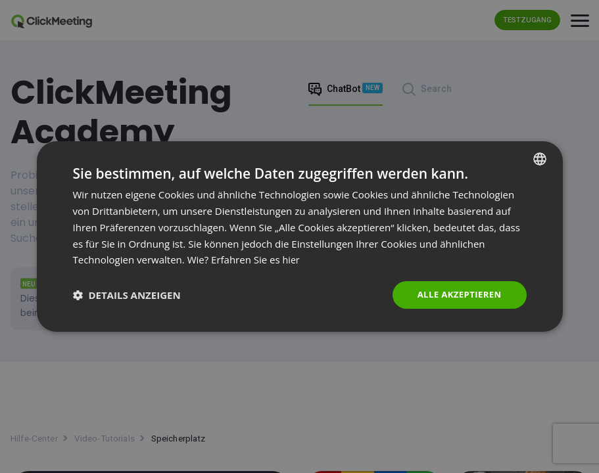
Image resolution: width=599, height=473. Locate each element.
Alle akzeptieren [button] (456, 294)
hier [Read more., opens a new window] (292, 258)
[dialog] (300, 237)
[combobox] (539, 158)
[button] (127, 295)
